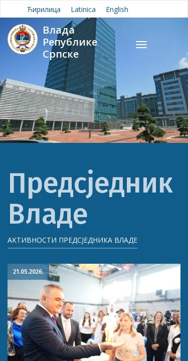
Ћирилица (44, 9)
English (117, 9)
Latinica (83, 9)
